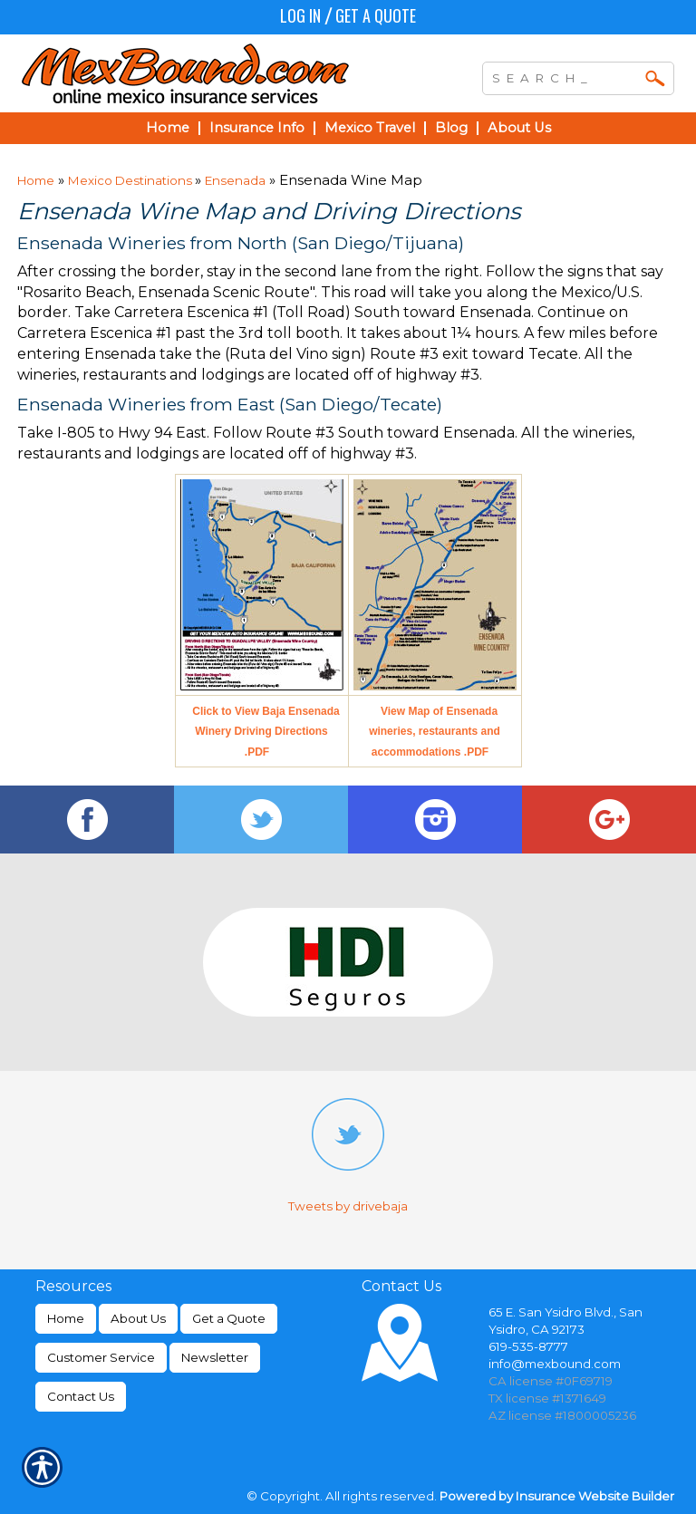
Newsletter (214, 1357)
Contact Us (80, 1396)
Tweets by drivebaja (348, 1206)
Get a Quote (375, 15)
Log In (300, 15)
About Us (138, 1318)
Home (35, 180)
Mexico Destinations (131, 180)
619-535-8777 (528, 1346)
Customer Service (101, 1357)
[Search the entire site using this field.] (565, 76)
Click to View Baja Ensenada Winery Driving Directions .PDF (266, 732)
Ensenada (235, 180)
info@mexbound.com (554, 1363)
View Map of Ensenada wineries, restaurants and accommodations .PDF (434, 732)
